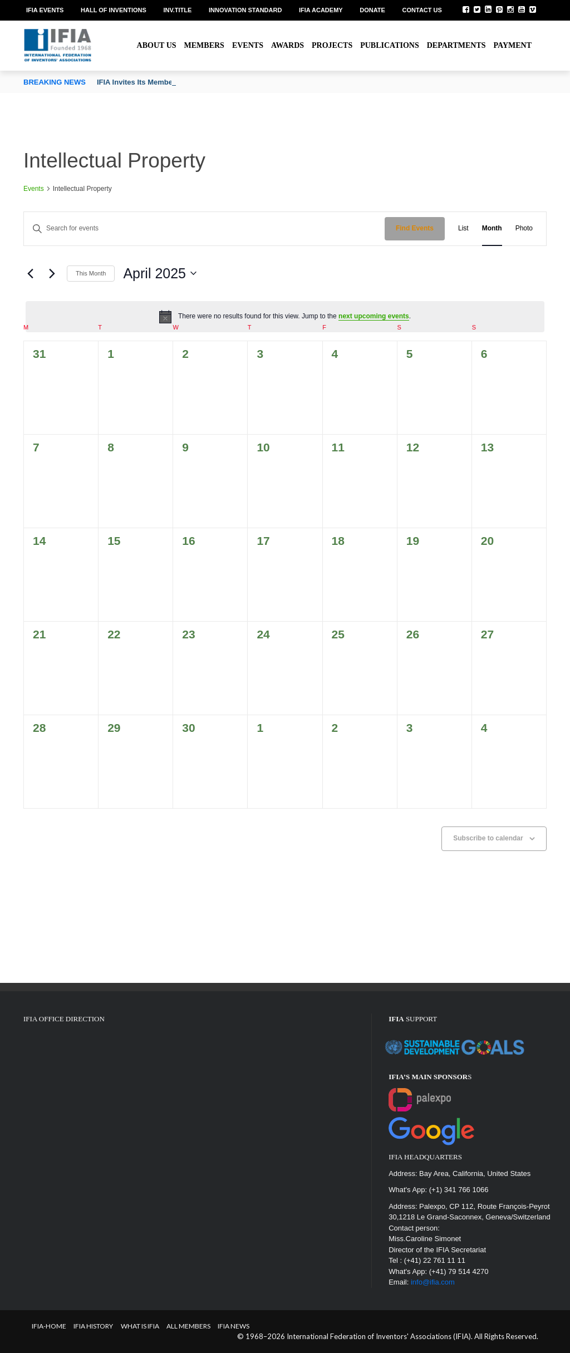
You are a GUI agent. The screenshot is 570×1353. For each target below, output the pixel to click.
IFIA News (233, 1326)
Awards (287, 45)
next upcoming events (373, 316)
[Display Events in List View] (463, 228)
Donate (372, 10)
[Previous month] (30, 273)
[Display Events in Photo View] (524, 228)
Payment (513, 45)
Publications (389, 45)
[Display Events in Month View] (492, 228)
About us (156, 45)
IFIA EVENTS (44, 10)
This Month (91, 273)
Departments (456, 45)
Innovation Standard (245, 10)
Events (247, 45)
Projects (332, 45)
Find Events (415, 228)
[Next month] (51, 273)
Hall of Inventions (113, 10)
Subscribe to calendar (488, 838)
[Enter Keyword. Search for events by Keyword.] (204, 228)
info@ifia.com (433, 1282)
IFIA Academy (321, 10)
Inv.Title (177, 10)
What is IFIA (140, 1326)
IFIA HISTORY (93, 1326)
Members (204, 45)
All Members (188, 1326)
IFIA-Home (49, 1326)
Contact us (422, 10)
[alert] (285, 316)
